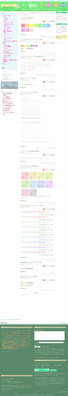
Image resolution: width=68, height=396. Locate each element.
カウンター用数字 (7, 46)
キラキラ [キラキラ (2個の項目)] (24, 333)
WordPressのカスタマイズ (45, 381)
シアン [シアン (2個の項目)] (3, 335)
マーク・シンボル (50, 75)
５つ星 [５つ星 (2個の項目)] (20, 348)
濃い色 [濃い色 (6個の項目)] (9, 344)
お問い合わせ (6, 76)
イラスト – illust (7, 55)
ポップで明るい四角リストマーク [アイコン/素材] (31, 39)
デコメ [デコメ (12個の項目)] (16, 335)
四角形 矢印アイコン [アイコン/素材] (28, 276)
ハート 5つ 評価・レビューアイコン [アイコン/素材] (31, 205)
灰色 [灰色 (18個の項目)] (14, 344)
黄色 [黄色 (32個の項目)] (10, 348)
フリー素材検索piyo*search (9, 105)
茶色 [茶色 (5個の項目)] (17, 346)
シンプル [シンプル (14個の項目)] (9, 335)
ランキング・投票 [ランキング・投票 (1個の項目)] (9, 339)
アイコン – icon (6, 15)
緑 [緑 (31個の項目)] (12, 346)
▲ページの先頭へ (63, 322)
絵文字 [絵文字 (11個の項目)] (7, 346)
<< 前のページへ (37, 292)
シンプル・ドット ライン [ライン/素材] (28, 92)
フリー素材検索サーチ (7, 98)
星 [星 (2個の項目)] (27, 341)
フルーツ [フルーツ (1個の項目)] (14, 337)
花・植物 (6, 18)
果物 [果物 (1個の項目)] (29, 341)
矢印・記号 (51, 53)
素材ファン (5, 100)
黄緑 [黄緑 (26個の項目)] (5, 348)
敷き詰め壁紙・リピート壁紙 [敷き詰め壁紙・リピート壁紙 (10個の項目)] (15, 341)
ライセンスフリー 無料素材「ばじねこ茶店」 (11, 319)
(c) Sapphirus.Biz (45, 346)
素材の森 (5, 95)
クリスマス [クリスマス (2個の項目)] (28, 333)
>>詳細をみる (23, 34)
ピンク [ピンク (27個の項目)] (8, 337)
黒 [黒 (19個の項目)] (14, 348)
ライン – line (6, 51)
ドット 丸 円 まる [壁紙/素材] (26, 17)
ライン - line (51, 148)
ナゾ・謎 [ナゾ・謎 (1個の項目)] (21, 335)
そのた (5, 39)
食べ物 (5, 20)
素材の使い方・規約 (7, 74)
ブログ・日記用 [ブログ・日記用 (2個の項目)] (19, 337)
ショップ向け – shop (8, 53)
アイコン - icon (45, 53)
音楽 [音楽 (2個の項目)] (26, 346)
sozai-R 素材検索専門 (7, 93)
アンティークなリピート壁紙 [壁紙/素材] (29, 166)
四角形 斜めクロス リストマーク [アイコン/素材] (31, 262)
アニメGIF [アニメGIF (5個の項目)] (16, 331)
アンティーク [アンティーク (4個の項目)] (24, 331)
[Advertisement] (32, 304)
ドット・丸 (51, 36)
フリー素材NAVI (6, 96)
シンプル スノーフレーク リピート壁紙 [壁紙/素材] (31, 56)
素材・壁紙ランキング (7, 102)
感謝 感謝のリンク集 (7, 79)
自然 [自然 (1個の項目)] (14, 346)
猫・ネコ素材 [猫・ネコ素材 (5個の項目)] (21, 344)
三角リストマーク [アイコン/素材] (27, 78)
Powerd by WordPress (6, 380)
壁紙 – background (7, 31)
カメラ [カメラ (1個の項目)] (10, 333)
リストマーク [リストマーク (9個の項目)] (19, 339)
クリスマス (6, 44)
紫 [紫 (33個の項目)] (3, 345)
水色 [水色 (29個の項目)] (4, 343)
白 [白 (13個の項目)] (26, 344)
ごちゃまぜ (6, 29)
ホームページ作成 (7, 107)
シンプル (6, 48)
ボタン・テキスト (8, 27)
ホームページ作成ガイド (8, 103)
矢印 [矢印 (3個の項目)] (29, 344)
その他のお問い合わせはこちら (42, 357)
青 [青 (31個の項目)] (23, 346)
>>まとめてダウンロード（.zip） (46, 214)
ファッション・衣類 (8, 22)
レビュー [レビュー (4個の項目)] (26, 339)
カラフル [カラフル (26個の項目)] (16, 333)
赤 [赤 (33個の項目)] (20, 345)
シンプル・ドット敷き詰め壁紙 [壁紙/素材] (29, 151)
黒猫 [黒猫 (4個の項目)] (17, 348)
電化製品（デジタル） (9, 24)
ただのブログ (6, 77)
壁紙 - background (44, 36)
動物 (5, 17)
